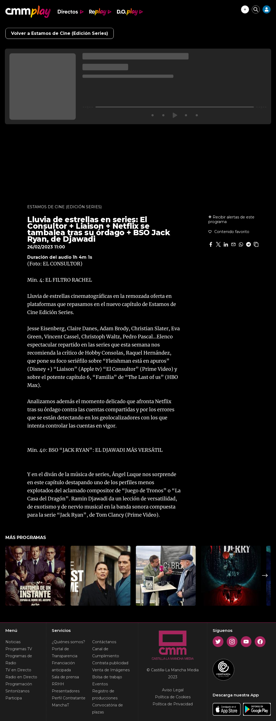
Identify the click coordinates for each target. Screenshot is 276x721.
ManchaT (60, 705)
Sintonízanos (17, 691)
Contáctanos (104, 641)
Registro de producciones (105, 694)
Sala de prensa (65, 677)
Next (265, 575)
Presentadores (66, 691)
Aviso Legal (173, 690)
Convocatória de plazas (107, 709)
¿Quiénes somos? (68, 641)
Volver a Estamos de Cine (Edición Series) (59, 33)
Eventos (100, 684)
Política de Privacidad (173, 704)
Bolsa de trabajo (107, 677)
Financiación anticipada (63, 666)
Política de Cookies (173, 697)
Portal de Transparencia (64, 652)
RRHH (58, 684)
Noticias (12, 641)
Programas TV (18, 648)
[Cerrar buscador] (256, 9)
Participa (13, 698)
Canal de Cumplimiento (105, 652)
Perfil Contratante (68, 698)
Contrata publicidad (110, 663)
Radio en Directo (21, 677)
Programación (18, 684)
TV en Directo (18, 670)
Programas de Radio (18, 659)
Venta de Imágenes (111, 670)
